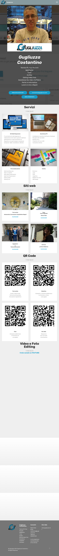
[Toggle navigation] (57, 2)
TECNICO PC (10, 2)
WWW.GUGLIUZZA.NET (18, 92)
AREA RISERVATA (29, 96)
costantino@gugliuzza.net (39, 92)
